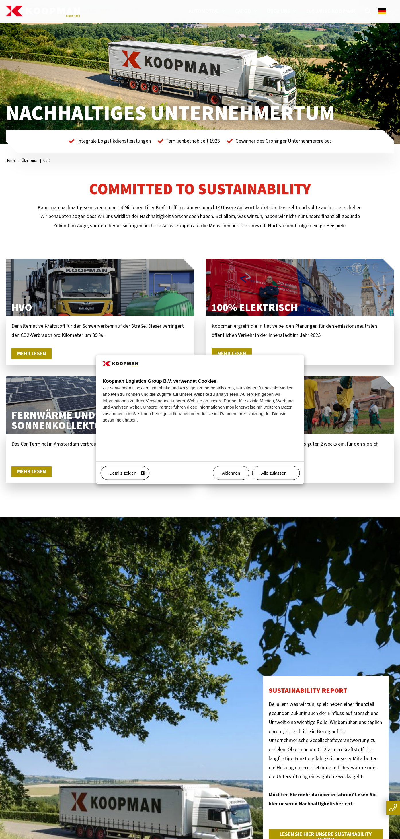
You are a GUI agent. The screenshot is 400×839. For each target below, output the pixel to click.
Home (11, 160)
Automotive (207, 11)
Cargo (246, 11)
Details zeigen (127, 473)
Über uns (282, 11)
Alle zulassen (278, 473)
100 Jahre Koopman (330, 11)
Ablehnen (231, 473)
